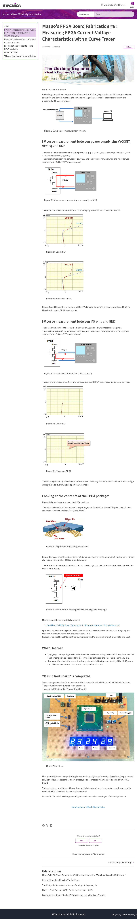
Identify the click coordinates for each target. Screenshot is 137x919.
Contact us (99, 853)
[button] (132, 5)
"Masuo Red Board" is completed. (20, 55)
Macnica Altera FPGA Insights (17, 14)
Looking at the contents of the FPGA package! (18, 47)
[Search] (114, 14)
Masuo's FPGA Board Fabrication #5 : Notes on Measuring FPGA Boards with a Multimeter (83, 875)
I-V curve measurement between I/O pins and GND (20, 41)
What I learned (11, 52)
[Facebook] (43, 825)
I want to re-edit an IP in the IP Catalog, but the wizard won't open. (74, 895)
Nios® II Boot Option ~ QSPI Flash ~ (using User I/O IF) (67, 890)
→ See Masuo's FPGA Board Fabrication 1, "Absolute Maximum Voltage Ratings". (82, 625)
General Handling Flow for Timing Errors (61, 880)
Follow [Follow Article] (129, 47)
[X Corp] (47, 825)
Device (37, 14)
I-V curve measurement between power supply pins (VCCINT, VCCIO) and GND (20, 32)
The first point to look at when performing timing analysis (69, 885)
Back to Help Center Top (121, 862)
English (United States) (125, 914)
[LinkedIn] (51, 825)
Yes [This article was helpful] (81, 840)
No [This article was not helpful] (95, 840)
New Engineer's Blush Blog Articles (88, 806)
